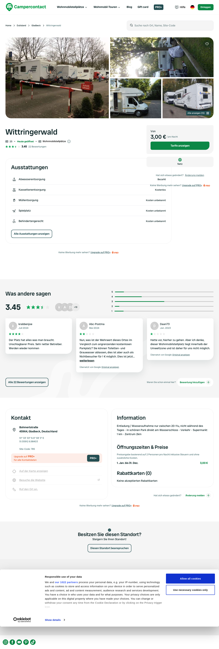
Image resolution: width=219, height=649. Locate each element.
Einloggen (206, 7)
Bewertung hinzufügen (195, 382)
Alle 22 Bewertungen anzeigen (27, 382)
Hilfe (180, 7)
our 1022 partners (66, 604)
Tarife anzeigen (180, 145)
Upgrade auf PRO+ (101, 252)
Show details (53, 642)
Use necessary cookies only (190, 612)
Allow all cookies (190, 600)
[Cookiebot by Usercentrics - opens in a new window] (22, 642)
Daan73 (165, 324)
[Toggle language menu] (192, 7)
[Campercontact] (26, 7)
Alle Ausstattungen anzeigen (31, 234)
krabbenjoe (25, 324)
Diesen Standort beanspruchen (109, 548)
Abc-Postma (97, 324)
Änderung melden (194, 175)
